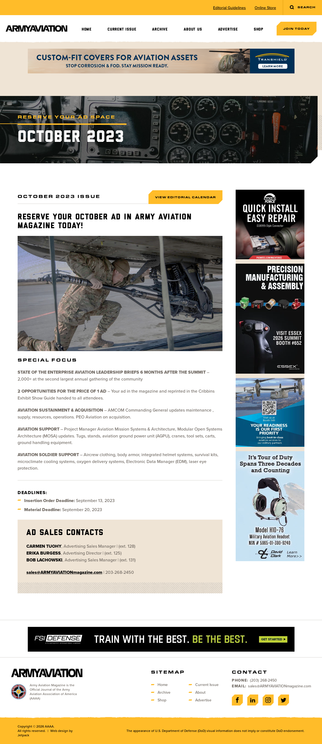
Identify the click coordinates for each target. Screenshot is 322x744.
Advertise (228, 29)
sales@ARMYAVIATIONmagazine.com (279, 686)
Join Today (296, 29)
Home (87, 29)
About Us (193, 29)
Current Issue (122, 29)
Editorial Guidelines (229, 7)
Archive (160, 29)
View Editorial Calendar (185, 197)
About (200, 692)
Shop (258, 29)
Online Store (265, 7)
